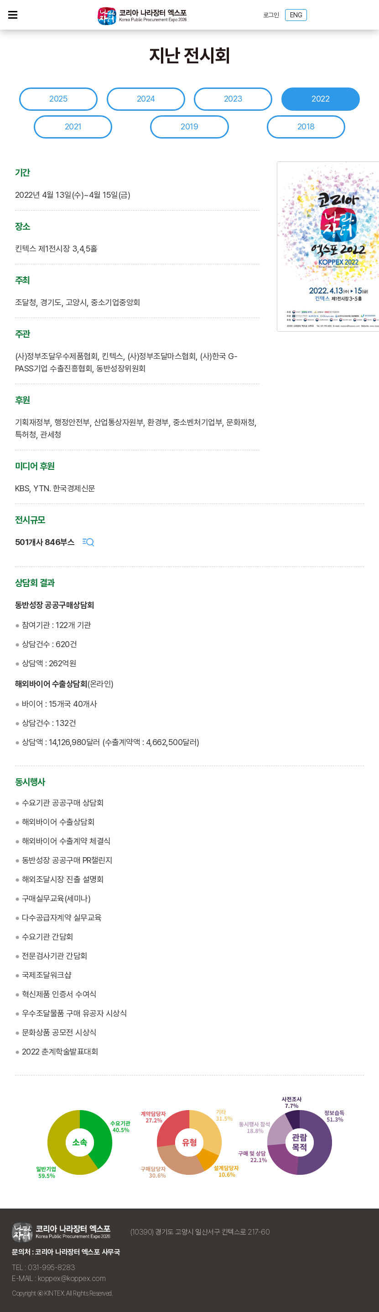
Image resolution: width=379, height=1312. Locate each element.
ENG (296, 15)
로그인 (271, 15)
